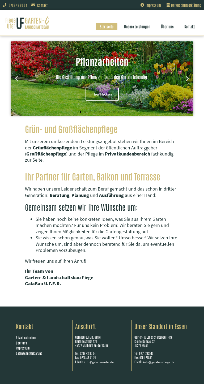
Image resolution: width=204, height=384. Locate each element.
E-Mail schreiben (26, 337)
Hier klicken (102, 94)
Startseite (106, 26)
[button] (16, 78)
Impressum (23, 348)
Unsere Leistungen (137, 26)
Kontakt (189, 26)
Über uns (167, 26)
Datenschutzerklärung (29, 353)
